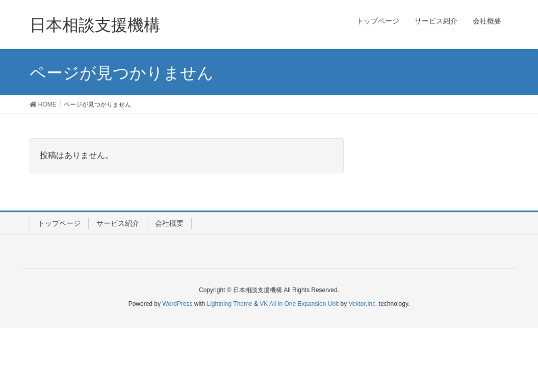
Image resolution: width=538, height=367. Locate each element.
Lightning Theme (229, 303)
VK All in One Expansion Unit (299, 303)
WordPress (177, 303)
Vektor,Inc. (362, 303)
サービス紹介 (117, 223)
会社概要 (169, 223)
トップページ (59, 223)
